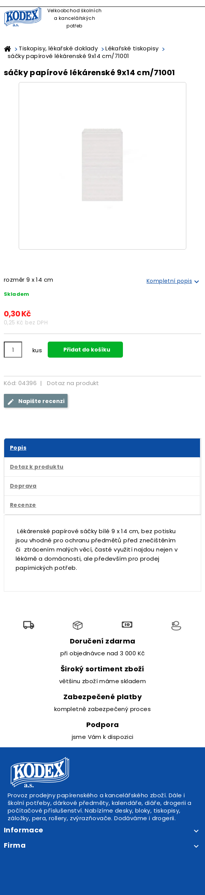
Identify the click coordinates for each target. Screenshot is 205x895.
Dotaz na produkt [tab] (73, 383)
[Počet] (13, 350)
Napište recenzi (36, 401)
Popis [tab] (18, 448)
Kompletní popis (174, 281)
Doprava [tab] (23, 486)
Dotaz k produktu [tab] (36, 467)
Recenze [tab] (23, 505)
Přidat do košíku (86, 349)
